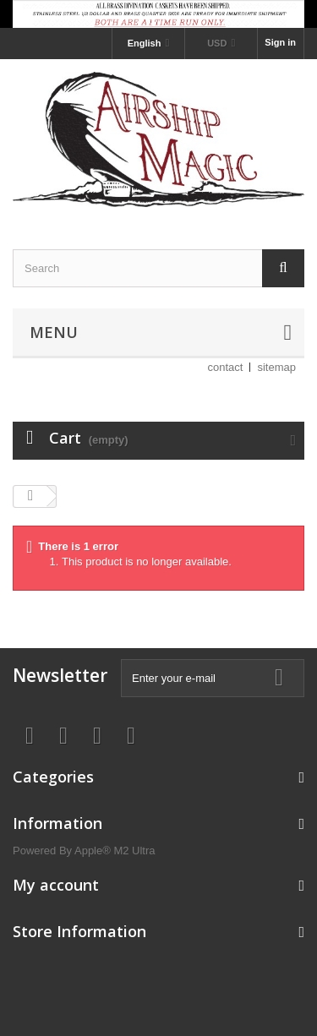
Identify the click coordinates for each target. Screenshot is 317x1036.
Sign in (280, 42)
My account (56, 885)
